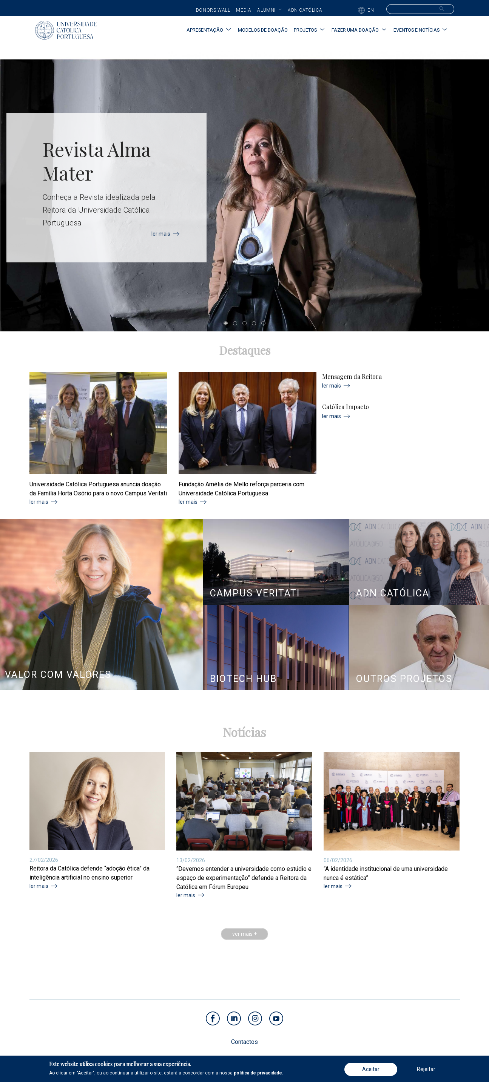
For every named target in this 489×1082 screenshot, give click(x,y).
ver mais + (244, 934)
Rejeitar (426, 1069)
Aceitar (370, 1069)
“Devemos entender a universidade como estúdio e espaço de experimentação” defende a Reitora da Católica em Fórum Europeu (244, 877)
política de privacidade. (259, 1073)
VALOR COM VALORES (58, 674)
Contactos (244, 1041)
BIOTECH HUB (243, 678)
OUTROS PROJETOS (404, 678)
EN (370, 10)
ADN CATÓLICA (392, 593)
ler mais (160, 234)
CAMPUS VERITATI (255, 593)
